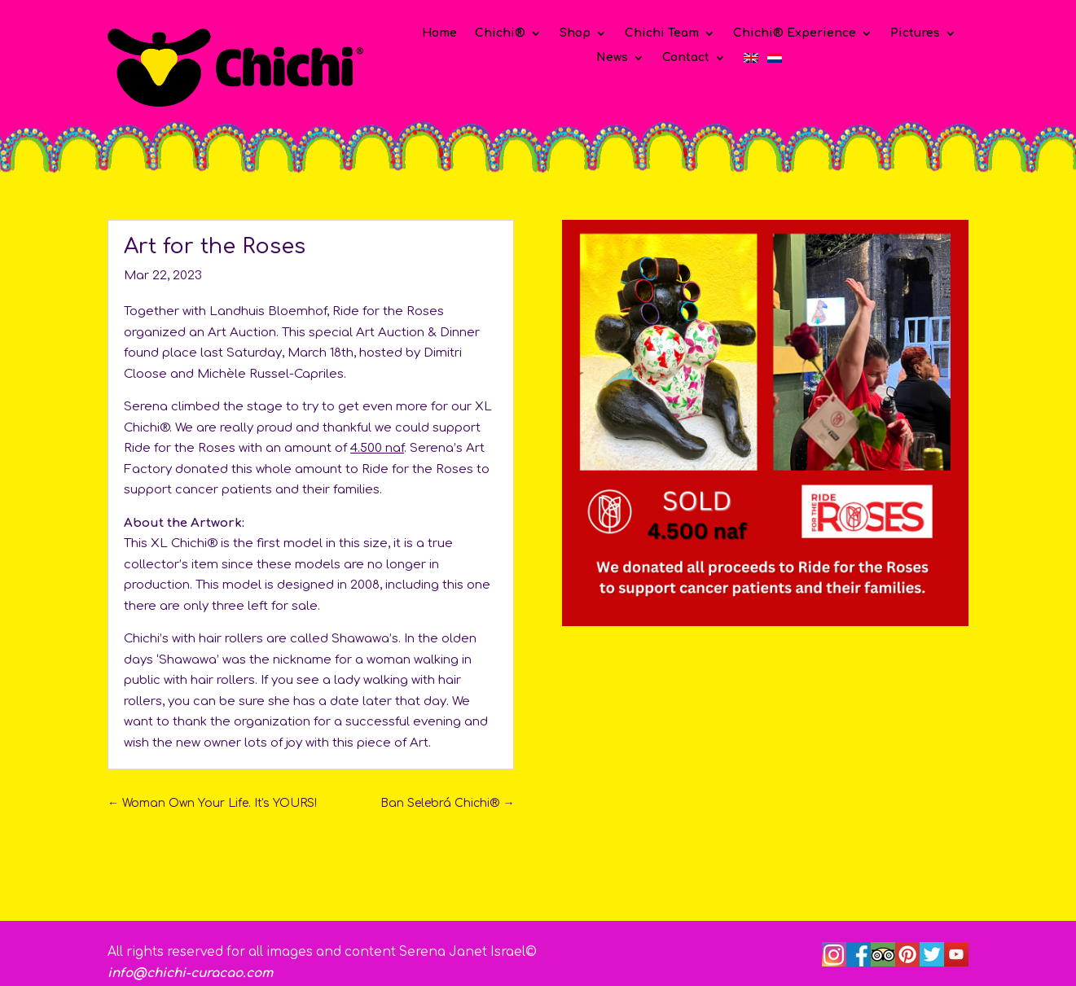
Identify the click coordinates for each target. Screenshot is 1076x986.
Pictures (915, 33)
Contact (685, 58)
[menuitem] (751, 61)
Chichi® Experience (794, 33)
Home (439, 33)
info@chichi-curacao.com (190, 973)
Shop (575, 33)
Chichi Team (662, 33)
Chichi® (500, 33)
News (612, 58)
